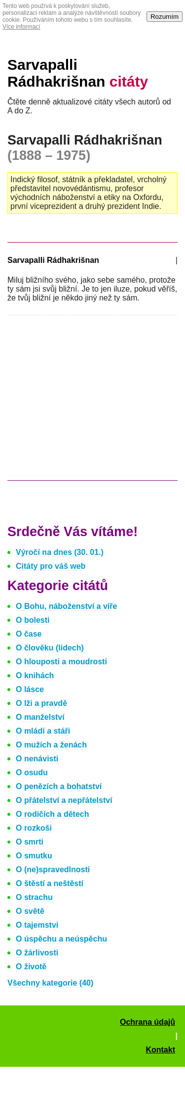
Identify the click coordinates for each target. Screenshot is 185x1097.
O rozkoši (34, 828)
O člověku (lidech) (50, 648)
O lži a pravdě (41, 703)
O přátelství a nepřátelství (64, 800)
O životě (31, 966)
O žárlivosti (37, 952)
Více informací (21, 26)
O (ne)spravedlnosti (53, 869)
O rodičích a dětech (52, 814)
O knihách (35, 675)
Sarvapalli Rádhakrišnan (77, 73)
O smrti (29, 842)
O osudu (32, 772)
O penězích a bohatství (59, 786)
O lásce (30, 689)
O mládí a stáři (43, 731)
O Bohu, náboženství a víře (66, 606)
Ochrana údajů (147, 1022)
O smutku (34, 855)
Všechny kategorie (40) (50, 983)
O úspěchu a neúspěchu (61, 939)
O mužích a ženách (51, 745)
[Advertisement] (90, 402)
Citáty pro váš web (50, 566)
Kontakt (160, 1050)
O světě (30, 911)
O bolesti (32, 620)
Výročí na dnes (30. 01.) (60, 552)
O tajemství (37, 925)
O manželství (40, 717)
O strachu (34, 897)
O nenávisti (37, 758)
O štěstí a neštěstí (49, 883)
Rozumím (164, 16)
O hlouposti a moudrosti (61, 661)
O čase (28, 634)
